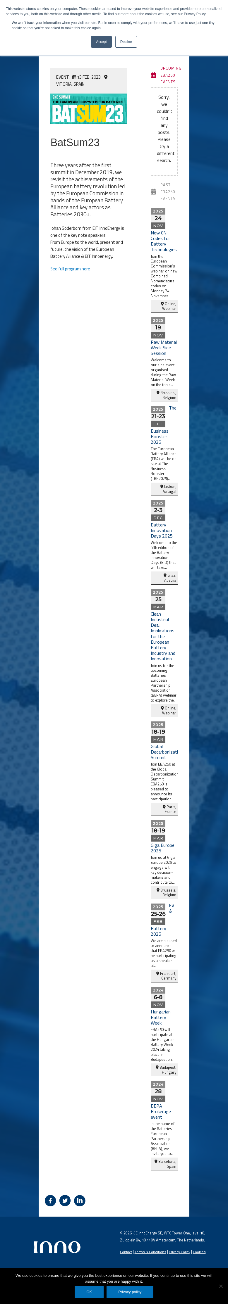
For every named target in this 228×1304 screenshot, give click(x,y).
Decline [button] (126, 42)
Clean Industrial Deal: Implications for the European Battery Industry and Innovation (163, 636)
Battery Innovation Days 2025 (162, 530)
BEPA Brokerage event (161, 1111)
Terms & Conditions (151, 1251)
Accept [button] (101, 42)
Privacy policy (129, 1292)
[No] (221, 1286)
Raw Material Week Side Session (164, 347)
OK (89, 1292)
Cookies (200, 1251)
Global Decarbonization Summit (167, 751)
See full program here (70, 266)
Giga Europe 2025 (162, 847)
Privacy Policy (180, 1251)
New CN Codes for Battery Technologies (164, 241)
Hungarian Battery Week (161, 1017)
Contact (126, 1251)
